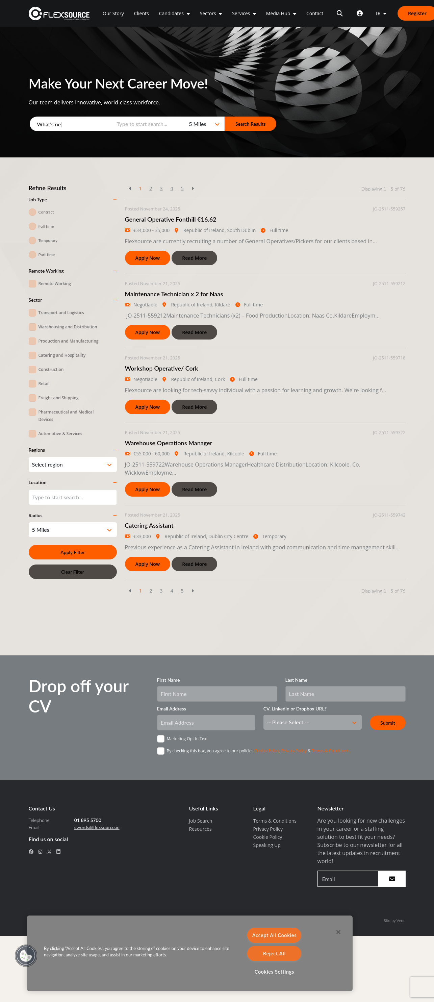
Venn (401, 920)
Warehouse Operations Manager (168, 443)
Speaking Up (267, 845)
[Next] (192, 188)
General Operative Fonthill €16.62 (170, 219)
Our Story (113, 13)
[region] (190, 953)
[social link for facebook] (31, 851)
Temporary (48, 240)
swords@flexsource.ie (97, 827)
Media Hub (278, 13)
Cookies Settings (274, 972)
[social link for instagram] (40, 851)
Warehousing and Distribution (68, 327)
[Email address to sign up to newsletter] (348, 879)
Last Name (296, 680)
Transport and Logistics (61, 313)
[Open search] (340, 13)
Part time (47, 254)
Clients (141, 13)
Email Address (171, 708)
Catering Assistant (149, 525)
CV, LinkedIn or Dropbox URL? (295, 708)
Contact (314, 13)
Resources (200, 829)
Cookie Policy (266, 751)
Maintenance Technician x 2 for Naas (174, 294)
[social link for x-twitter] (49, 851)
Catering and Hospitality (62, 355)
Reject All (274, 953)
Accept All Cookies (274, 935)
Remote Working (55, 283)
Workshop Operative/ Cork (161, 368)
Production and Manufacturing (69, 341)
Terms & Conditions (275, 821)
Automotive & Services (60, 433)
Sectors (209, 13)
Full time (46, 226)
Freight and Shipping (59, 398)
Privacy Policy (294, 751)
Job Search (200, 821)
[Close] (338, 932)
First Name (168, 680)
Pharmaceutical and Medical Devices (66, 415)
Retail (44, 383)
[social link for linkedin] (58, 851)
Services (241, 13)
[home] (59, 13)
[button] (26, 956)
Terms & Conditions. (331, 751)
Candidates (172, 13)
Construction (51, 369)
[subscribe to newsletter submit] (392, 879)
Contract (46, 212)
